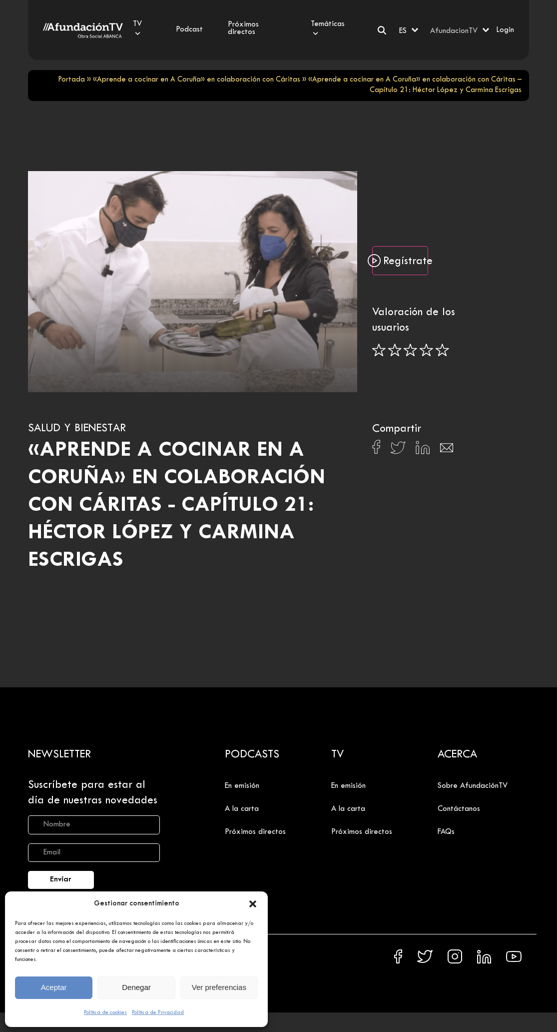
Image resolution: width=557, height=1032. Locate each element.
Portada (71, 80)
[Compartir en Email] (446, 450)
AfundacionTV (454, 31)
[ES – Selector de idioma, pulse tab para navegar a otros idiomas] (409, 30)
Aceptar (54, 987)
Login (505, 30)
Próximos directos (255, 831)
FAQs (446, 831)
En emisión (242, 785)
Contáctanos (459, 808)
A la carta (242, 808)
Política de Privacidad (158, 1012)
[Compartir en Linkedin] (423, 450)
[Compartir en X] (398, 450)
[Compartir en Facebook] (376, 450)
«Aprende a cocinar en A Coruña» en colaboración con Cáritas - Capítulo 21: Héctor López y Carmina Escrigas (176, 505)
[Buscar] (382, 30)
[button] (253, 904)
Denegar (136, 987)
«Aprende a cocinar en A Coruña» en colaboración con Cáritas (196, 80)
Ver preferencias (219, 987)
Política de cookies (105, 1012)
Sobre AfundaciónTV (473, 785)
